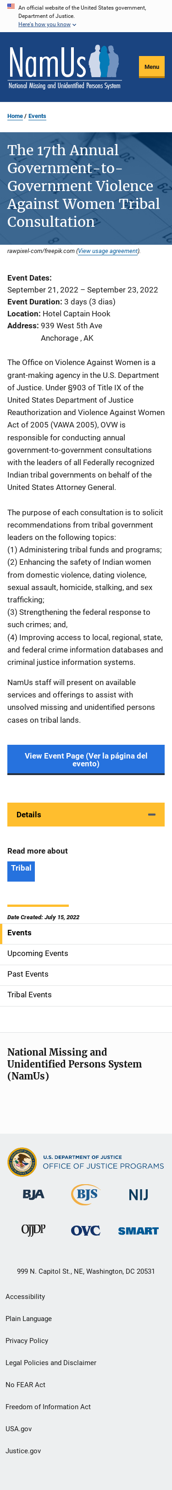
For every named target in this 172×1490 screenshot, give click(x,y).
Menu (151, 66)
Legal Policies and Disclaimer (51, 1363)
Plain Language (29, 1319)
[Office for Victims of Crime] (85, 1237)
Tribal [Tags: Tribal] (21, 867)
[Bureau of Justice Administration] (33, 1202)
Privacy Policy (27, 1341)
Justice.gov (23, 1451)
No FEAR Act (25, 1385)
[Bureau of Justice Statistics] (86, 1207)
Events (37, 115)
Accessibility (25, 1297)
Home (15, 115)
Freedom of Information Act (48, 1407)
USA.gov (19, 1429)
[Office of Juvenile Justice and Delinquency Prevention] (33, 1238)
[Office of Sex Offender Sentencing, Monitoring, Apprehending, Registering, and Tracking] (138, 1236)
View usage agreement (108, 251)
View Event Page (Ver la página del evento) (86, 759)
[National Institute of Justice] (138, 1202)
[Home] (64, 67)
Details (29, 814)
